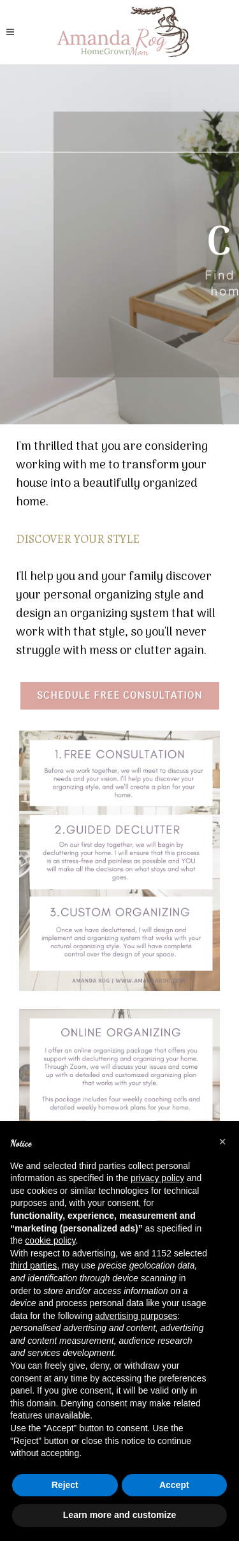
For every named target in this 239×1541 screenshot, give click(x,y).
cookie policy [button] (50, 1240)
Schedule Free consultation (120, 696)
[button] (222, 1141)
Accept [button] (174, 1485)
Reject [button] (65, 1485)
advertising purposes (136, 1316)
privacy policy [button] (157, 1178)
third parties (33, 1265)
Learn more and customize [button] (119, 1515)
